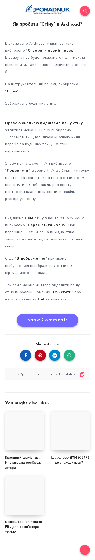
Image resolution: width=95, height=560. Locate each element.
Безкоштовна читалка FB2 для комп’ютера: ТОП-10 (23, 527)
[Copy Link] (47, 374)
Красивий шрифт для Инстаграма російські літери (23, 463)
